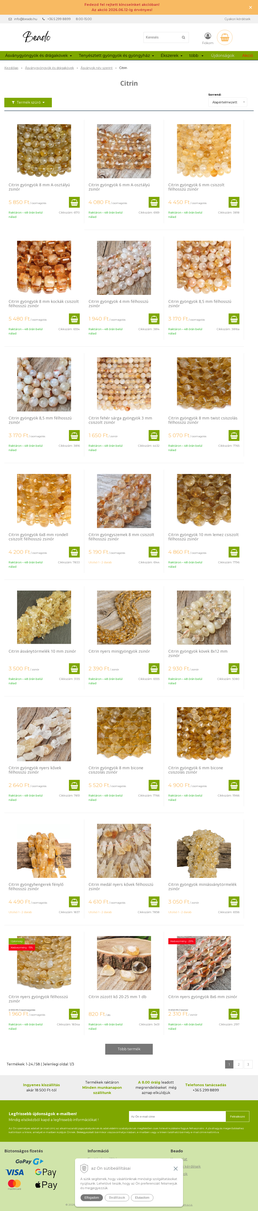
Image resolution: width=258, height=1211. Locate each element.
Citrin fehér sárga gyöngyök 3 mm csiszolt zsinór (120, 420)
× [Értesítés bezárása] (251, 7)
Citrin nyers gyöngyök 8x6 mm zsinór (202, 996)
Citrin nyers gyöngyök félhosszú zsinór (38, 999)
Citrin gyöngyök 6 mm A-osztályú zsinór (119, 187)
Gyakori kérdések (237, 19)
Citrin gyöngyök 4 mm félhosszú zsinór (118, 303)
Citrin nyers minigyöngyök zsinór (119, 651)
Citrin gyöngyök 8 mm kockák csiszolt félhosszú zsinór (44, 303)
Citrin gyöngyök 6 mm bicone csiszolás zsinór (195, 770)
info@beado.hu (25, 19)
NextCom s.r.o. (184, 1204)
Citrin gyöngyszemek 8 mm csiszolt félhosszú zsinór (121, 536)
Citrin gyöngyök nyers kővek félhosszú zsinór (35, 770)
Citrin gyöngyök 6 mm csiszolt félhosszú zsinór (196, 187)
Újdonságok (222, 55)
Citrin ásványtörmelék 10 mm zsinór (42, 651)
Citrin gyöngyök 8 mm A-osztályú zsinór (39, 187)
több (196, 55)
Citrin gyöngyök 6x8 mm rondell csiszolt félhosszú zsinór (38, 536)
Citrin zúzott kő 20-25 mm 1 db (118, 996)
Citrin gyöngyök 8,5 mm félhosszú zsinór (199, 303)
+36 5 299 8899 (59, 19)
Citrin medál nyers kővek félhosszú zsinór (121, 886)
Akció (247, 55)
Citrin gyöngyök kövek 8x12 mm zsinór (198, 653)
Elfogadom (91, 1197)
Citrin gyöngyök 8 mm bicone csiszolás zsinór (116, 770)
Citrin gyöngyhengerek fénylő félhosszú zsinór (36, 886)
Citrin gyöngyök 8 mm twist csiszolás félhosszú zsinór (202, 420)
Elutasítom (142, 1197)
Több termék (129, 1049)
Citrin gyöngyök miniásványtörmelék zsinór (202, 886)
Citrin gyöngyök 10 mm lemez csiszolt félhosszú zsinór (203, 536)
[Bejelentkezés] (207, 38)
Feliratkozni (237, 1116)
